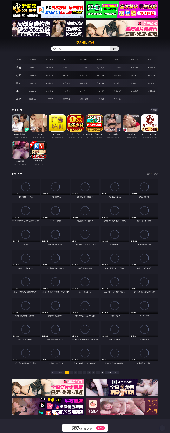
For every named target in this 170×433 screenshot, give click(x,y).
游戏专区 (83, 59)
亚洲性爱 (33, 75)
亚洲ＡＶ (33, 67)
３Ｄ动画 (83, 67)
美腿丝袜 (100, 83)
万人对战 (66, 59)
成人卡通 (66, 75)
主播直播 (134, 67)
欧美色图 (66, 83)
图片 (18, 83)
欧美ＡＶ (66, 67)
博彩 (18, 59)
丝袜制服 (117, 67)
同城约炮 (33, 99)
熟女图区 (134, 83)
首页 (53, 372)
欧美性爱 (83, 75)
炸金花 (117, 59)
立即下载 (101, 428)
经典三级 (117, 75)
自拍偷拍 (49, 67)
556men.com (85, 43)
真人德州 (49, 59)
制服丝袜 (100, 75)
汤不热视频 (83, 99)
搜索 (114, 48)
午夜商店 (49, 99)
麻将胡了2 (100, 59)
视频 (18, 67)
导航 (18, 99)
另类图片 (151, 83)
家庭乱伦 (49, 91)
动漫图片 (83, 83)
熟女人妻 (100, 67)
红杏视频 (100, 99)
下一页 (109, 372)
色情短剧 (117, 99)
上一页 (61, 372)
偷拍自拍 (49, 75)
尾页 (116, 372)
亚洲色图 (49, 83)
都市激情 (33, 91)
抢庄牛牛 (151, 59)
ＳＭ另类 (151, 67)
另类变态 (151, 75)
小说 (18, 91)
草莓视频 (66, 99)
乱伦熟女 (134, 75)
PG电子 (33, 59)
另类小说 (117, 91)
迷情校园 (100, 91)
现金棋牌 (134, 59)
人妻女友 (66, 91)
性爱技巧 (151, 91)
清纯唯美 (117, 83)
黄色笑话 (134, 91)
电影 (18, 75)
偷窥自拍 (33, 83)
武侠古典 (83, 91)
